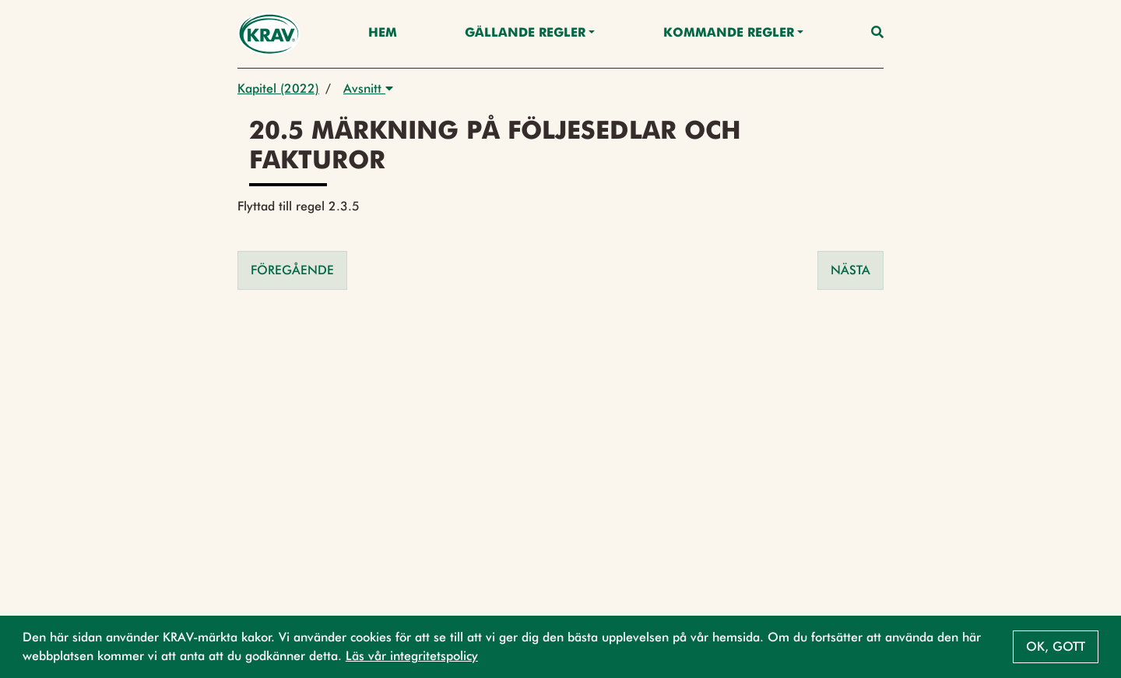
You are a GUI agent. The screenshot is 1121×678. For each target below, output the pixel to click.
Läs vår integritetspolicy (412, 655)
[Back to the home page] (268, 33)
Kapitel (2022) (278, 88)
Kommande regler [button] (728, 33)
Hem (382, 33)
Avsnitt (368, 88)
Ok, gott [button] (1055, 646)
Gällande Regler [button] (525, 33)
